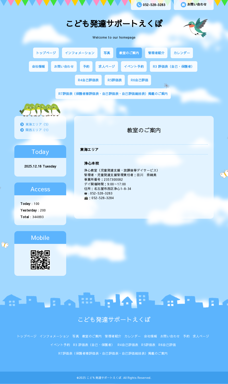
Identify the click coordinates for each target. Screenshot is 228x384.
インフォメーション (80, 53)
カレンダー (182, 53)
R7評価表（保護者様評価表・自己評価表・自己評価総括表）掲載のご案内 (113, 93)
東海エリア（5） (38, 124)
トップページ (46, 53)
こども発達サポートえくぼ (114, 23)
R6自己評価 (139, 80)
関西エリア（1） (38, 130)
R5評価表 (115, 80)
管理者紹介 (156, 53)
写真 (107, 53)
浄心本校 (91, 163)
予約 (86, 66)
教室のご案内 (129, 53)
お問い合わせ (194, 4)
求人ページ (106, 66)
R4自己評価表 (88, 80)
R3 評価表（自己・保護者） (173, 66)
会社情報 (38, 66)
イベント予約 (134, 66)
